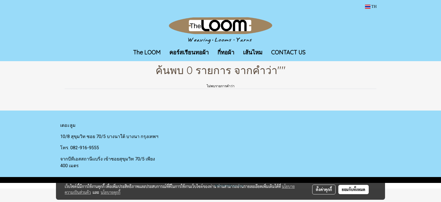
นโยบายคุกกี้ (110, 192)
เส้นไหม (252, 52)
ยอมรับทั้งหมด (353, 189)
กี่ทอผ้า (225, 52)
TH (371, 6)
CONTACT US (288, 52)
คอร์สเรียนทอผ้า (189, 52)
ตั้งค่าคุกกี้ (324, 189)
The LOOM (147, 52)
